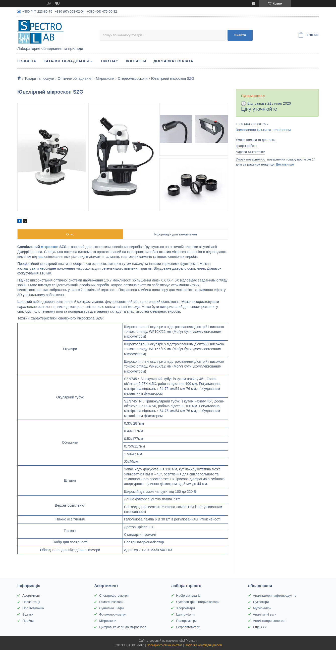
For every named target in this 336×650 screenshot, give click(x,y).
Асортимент (31, 595)
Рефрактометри (188, 627)
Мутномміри (262, 608)
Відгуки (27, 614)
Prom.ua (191, 640)
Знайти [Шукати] (240, 35)
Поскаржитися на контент (164, 645)
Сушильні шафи (111, 608)
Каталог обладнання (66, 61)
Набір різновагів (188, 595)
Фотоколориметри (112, 614)
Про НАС (109, 61)
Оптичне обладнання (75, 78)
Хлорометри (185, 608)
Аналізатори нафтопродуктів (274, 595)
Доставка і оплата (173, 61)
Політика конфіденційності (203, 645)
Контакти (136, 61)
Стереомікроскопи (132, 78)
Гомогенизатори (111, 602)
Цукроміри (261, 602)
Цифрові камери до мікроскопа (122, 627)
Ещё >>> (259, 627)
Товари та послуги (39, 78)
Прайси (28, 621)
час (40, 257)
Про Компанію (33, 608)
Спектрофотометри (114, 595)
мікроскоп (50, 247)
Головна (26, 61)
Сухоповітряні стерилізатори (197, 602)
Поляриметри (186, 621)
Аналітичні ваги (264, 614)
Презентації (31, 602)
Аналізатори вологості (270, 621)
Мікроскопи (105, 78)
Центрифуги (185, 614)
